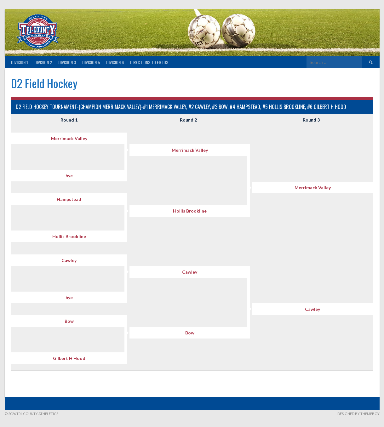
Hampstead (69, 199)
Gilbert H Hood (69, 358)
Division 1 (19, 62)
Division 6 (115, 62)
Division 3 (67, 62)
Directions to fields (149, 62)
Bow (69, 321)
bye (69, 175)
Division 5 (91, 62)
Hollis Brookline (190, 211)
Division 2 (43, 62)
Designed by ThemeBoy (358, 414)
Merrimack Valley (69, 138)
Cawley (69, 260)
